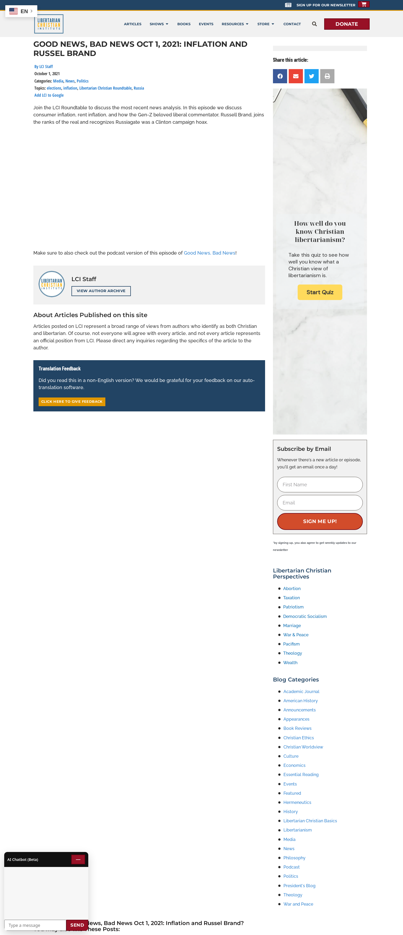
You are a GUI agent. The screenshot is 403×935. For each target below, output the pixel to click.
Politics (83, 81)
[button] (314, 24)
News (70, 81)
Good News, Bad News (209, 253)
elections (54, 88)
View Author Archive (101, 291)
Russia (139, 88)
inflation (70, 88)
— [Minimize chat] (78, 859)
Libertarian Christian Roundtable (105, 88)
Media (58, 81)
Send (77, 925)
